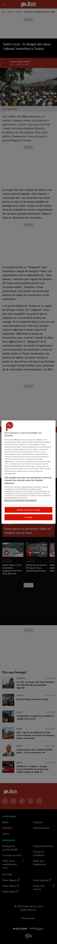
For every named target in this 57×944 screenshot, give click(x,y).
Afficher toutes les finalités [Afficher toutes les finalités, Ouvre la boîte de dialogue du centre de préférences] (28, 510)
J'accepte (28, 517)
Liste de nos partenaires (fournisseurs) (20, 500)
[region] (28, 472)
